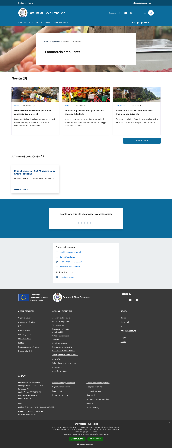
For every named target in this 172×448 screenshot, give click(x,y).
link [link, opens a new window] (108, 434)
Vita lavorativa (58, 325)
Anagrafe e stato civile (61, 317)
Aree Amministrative (26, 322)
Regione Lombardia (25, 3)
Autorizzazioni (58, 367)
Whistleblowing (92, 407)
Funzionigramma (24, 334)
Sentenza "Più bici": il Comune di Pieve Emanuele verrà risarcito (134, 112)
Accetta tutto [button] (77, 439)
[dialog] (86, 434)
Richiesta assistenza (60, 395)
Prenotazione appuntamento (63, 382)
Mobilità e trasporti (59, 343)
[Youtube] (124, 12)
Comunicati (120, 106)
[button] (86, 444)
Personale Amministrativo (28, 346)
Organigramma (24, 330)
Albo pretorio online (94, 386)
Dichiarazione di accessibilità (97, 399)
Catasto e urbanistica (60, 335)
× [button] (169, 423)
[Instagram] (130, 12)
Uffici (20, 326)
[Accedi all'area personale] (142, 3)
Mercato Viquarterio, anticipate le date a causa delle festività (84, 112)
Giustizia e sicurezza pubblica (63, 350)
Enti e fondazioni (24, 338)
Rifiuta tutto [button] (95, 439)
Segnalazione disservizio (61, 386)
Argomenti (56, 41)
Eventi (123, 341)
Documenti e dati (25, 351)
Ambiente (56, 358)
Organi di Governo (25, 317)
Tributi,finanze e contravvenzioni (65, 354)
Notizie (123, 317)
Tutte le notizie (142, 140)
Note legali (90, 395)
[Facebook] (119, 12)
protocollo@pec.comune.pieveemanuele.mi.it (36, 406)
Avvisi (16, 106)
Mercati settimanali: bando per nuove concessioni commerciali (32, 112)
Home (46, 41)
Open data (90, 403)
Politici (21, 342)
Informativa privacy (94, 391)
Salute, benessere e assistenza (64, 363)
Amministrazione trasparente (97, 382)
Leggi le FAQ (57, 391)
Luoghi (123, 337)
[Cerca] (151, 13)
